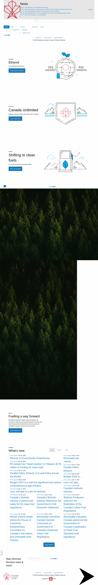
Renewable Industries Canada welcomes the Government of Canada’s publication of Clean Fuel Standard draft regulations (75, 526)
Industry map (26, 33)
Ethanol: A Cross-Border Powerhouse (34, 7)
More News (49, 545)
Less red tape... (72, 482)
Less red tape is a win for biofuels (33, 15)
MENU (90, 9)
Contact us (38, 37)
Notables (24, 29)
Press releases (14, 455)
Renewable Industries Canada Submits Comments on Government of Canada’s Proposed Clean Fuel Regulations (48, 526)
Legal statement (58, 37)
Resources (35, 27)
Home (6, 27)
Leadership (15, 29)
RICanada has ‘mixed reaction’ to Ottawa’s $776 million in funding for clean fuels (46, 9)
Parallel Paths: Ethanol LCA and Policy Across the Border (39, 11)
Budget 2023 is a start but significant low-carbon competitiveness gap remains (45, 13)
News (42, 27)
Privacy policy (47, 37)
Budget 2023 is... (73, 476)
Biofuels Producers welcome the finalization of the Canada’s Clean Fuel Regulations (75, 504)
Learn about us (15, 430)
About (12, 27)
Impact (23, 27)
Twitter (66, 450)
